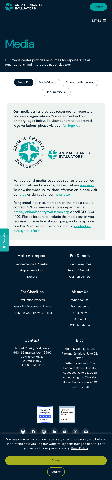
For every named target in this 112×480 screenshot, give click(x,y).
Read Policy (79, 448)
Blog (80, 340)
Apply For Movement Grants (32, 306)
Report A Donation (79, 270)
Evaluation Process (32, 300)
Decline (56, 472)
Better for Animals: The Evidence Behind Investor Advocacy (80, 368)
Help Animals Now (32, 270)
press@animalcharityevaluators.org (41, 212)
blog (22, 194)
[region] (56, 457)
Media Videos (47, 82)
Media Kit (23, 82)
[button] (96, 21)
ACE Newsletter (79, 325)
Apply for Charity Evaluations (32, 313)
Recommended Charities (32, 264)
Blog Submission (56, 92)
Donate (98, 7)
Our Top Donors (79, 277)
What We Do (79, 300)
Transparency (80, 306)
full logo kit (71, 125)
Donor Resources (79, 264)
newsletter (63, 194)
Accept (56, 460)
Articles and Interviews (80, 82)
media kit (87, 185)
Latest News (79, 313)
